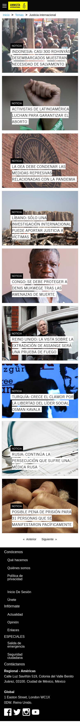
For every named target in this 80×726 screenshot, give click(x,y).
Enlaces (13, 630)
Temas (19, 15)
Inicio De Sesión (19, 592)
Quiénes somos (18, 568)
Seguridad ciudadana (15, 656)
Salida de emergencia (16, 644)
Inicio (6, 15)
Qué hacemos (17, 560)
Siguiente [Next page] (47, 539)
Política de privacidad (15, 577)
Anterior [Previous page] (31, 539)
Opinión (13, 622)
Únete (11, 599)
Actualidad (15, 614)
